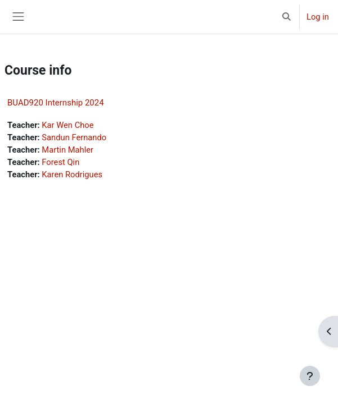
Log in (318, 17)
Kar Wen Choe (67, 125)
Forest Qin (60, 162)
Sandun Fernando (74, 137)
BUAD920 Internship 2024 (55, 103)
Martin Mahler (67, 150)
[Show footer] (310, 376)
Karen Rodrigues (72, 174)
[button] (287, 17)
